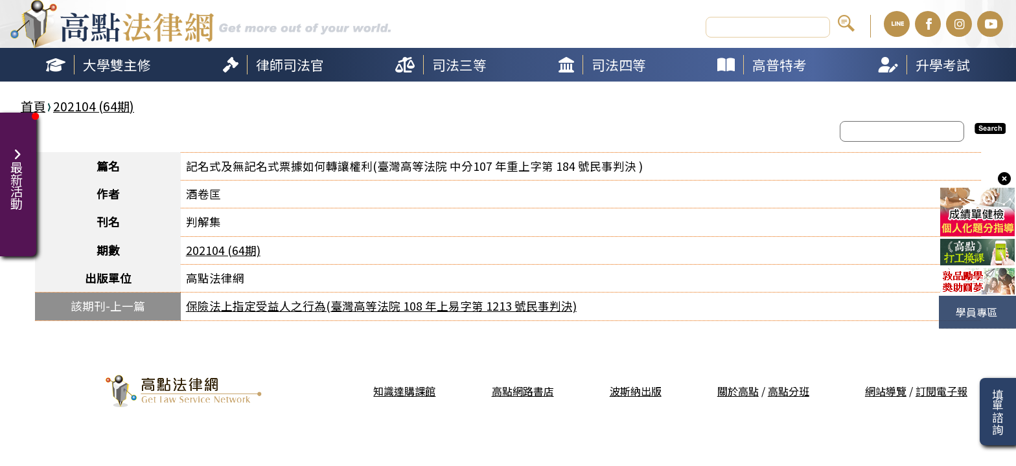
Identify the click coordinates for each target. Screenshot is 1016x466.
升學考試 (943, 64)
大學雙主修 (117, 64)
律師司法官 (290, 64)
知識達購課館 (404, 391)
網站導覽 (885, 391)
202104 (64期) (93, 106)
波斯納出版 (636, 391)
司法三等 (459, 64)
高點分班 (788, 391)
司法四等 (619, 64)
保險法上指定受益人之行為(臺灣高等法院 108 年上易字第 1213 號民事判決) (381, 306)
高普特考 (779, 64)
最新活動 (18, 171)
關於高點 (738, 391)
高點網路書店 (523, 391)
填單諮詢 (997, 411)
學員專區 (976, 312)
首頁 (33, 106)
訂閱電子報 (941, 391)
